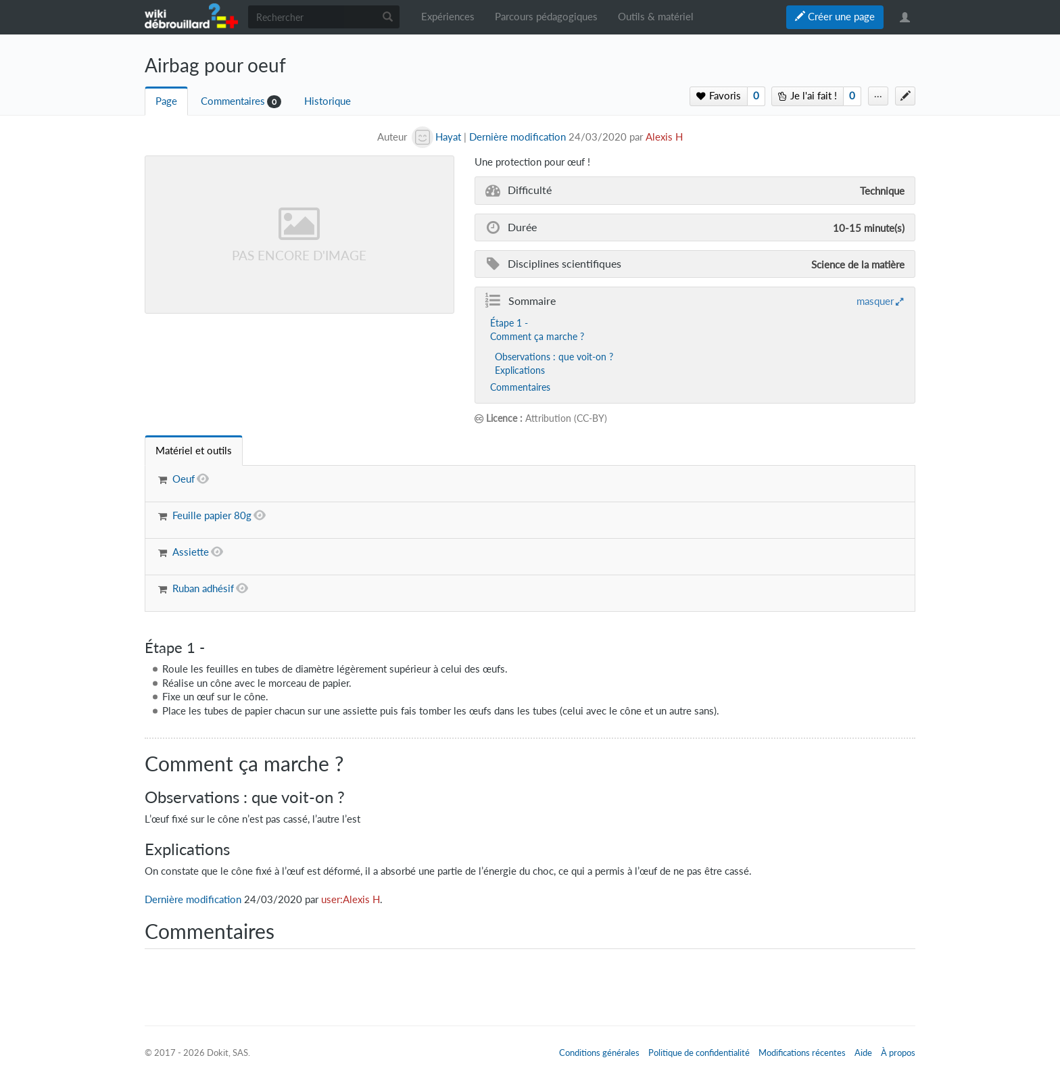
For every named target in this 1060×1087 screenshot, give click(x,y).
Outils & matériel (656, 16)
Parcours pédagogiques (546, 16)
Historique (327, 101)
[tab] (194, 450)
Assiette (190, 552)
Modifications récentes (802, 1052)
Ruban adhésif (203, 588)
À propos (898, 1052)
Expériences (448, 16)
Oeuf (183, 479)
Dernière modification (517, 137)
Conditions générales (599, 1052)
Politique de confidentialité (699, 1052)
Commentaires (233, 101)
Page (166, 101)
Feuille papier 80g (211, 515)
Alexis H (664, 137)
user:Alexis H (350, 899)
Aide (863, 1052)
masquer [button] (875, 301)
